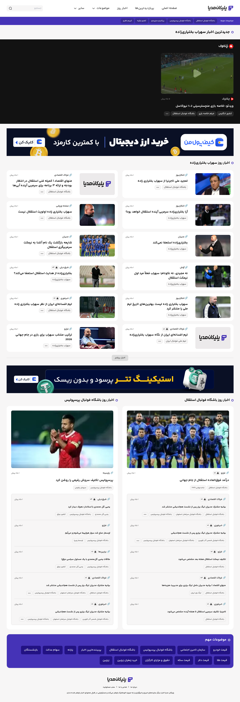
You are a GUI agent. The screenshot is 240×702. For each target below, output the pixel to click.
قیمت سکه (184, 660)
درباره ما (133, 687)
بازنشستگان (31, 650)
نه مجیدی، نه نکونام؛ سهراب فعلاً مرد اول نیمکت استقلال (161, 275)
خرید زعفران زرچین (127, 660)
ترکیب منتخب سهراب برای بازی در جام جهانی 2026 (44, 337)
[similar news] (55, 268)
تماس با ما (123, 687)
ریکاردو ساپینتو (157, 20)
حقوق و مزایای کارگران (157, 660)
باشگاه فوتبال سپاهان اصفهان (188, 514)
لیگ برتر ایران (196, 592)
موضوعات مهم (215, 639)
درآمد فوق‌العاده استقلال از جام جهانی (204, 480)
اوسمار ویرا (78, 540)
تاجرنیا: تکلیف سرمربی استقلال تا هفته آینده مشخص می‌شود (196, 612)
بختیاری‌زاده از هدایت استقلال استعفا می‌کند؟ (43, 273)
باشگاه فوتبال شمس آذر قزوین (211, 540)
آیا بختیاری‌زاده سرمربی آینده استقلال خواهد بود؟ (157, 212)
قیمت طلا (222, 660)
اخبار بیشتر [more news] (120, 358)
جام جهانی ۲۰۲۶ (198, 487)
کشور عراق (61, 514)
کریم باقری (127, 20)
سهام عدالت (53, 650)
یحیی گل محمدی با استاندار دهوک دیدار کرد (89, 507)
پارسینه (108, 473)
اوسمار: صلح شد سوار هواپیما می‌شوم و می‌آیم (87, 533)
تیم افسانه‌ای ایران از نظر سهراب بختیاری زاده (43, 304)
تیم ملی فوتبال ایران (176, 341)
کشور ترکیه (141, 20)
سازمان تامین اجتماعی (192, 650)
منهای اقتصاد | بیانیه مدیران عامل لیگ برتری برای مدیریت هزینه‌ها (194, 585)
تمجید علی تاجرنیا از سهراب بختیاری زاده (163, 181)
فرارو (225, 473)
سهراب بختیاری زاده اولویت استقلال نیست (45, 212)
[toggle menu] (101, 8)
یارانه (70, 650)
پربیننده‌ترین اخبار (91, 650)
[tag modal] (167, 113)
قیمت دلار (203, 660)
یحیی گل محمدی (101, 514)
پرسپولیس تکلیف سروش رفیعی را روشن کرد (84, 480)
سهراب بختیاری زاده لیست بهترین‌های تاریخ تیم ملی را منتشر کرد (157, 306)
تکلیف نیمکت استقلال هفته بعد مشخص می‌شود (202, 559)
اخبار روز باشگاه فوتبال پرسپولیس (89, 400)
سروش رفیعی (80, 487)
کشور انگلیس (225, 113)
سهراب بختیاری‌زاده (177, 218)
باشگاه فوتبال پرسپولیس (180, 20)
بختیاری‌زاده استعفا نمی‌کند (170, 243)
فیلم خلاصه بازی (206, 113)
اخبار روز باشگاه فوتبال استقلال (207, 400)
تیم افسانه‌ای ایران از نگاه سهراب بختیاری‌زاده (159, 335)
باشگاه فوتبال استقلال (205, 20)
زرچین (106, 660)
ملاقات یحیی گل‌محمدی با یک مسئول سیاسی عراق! (85, 559)
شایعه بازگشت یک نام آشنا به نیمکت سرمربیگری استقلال (48, 245)
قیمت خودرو (220, 650)
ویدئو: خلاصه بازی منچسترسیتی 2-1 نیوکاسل (205, 106)
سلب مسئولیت (109, 687)
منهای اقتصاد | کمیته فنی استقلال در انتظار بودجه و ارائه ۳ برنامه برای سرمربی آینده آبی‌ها (42, 183)
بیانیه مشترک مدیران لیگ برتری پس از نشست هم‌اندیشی (198, 533)
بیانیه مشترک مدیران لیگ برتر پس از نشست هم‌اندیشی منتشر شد (194, 507)
